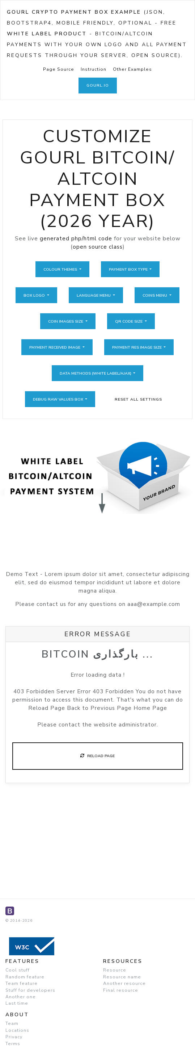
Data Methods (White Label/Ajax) (96, 373)
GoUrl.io (97, 85)
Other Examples (132, 69)
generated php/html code (76, 238)
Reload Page (97, 756)
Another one (20, 997)
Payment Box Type (129, 269)
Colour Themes (60, 269)
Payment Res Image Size (137, 347)
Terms (12, 1044)
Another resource (124, 983)
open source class (98, 246)
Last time (16, 1003)
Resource (114, 970)
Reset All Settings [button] (138, 399)
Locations (17, 1030)
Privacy (13, 1037)
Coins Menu (155, 295)
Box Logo (35, 295)
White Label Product (47, 33)
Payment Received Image (55, 347)
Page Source (58, 69)
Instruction (93, 69)
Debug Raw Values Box (58, 399)
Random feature (24, 977)
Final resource (120, 990)
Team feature (21, 983)
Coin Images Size (66, 321)
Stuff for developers (30, 990)
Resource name (122, 977)
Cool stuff (17, 970)
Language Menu (94, 295)
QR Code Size (129, 321)
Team (11, 1023)
